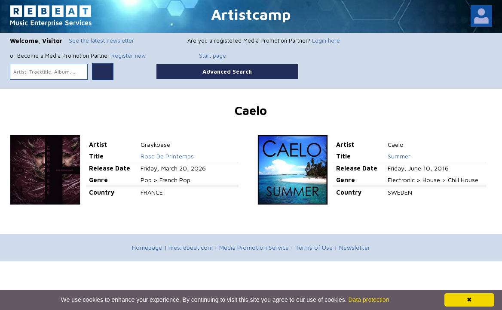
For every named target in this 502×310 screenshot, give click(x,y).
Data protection (369, 299)
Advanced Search (227, 71)
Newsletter (354, 247)
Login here (326, 40)
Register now (128, 55)
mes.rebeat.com (190, 247)
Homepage (147, 247)
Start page (212, 55)
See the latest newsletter (101, 40)
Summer (399, 156)
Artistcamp (251, 14)
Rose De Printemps (167, 156)
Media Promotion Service (254, 247)
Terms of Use (314, 247)
